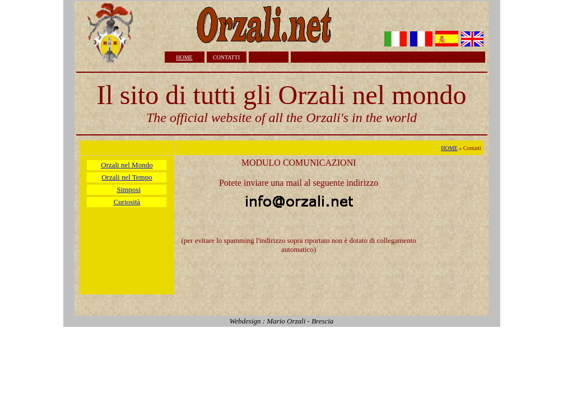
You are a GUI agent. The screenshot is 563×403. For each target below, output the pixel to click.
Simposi (129, 189)
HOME (184, 57)
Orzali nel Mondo (126, 165)
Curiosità (127, 202)
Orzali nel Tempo (126, 177)
